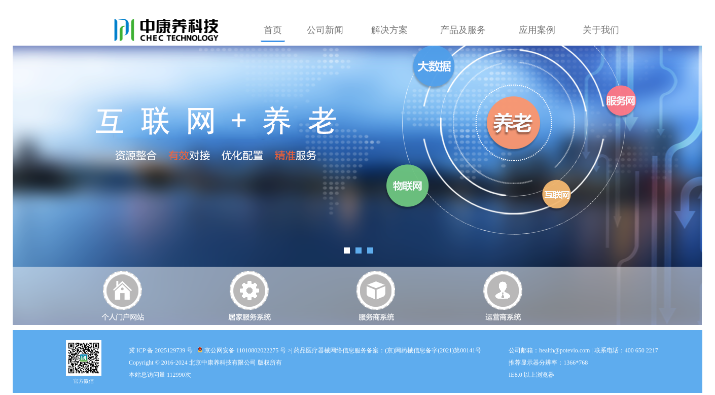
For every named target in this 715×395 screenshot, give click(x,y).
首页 (273, 30)
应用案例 (537, 30)
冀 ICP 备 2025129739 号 (161, 350)
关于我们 (601, 30)
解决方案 (389, 30)
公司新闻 (325, 30)
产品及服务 (463, 30)
